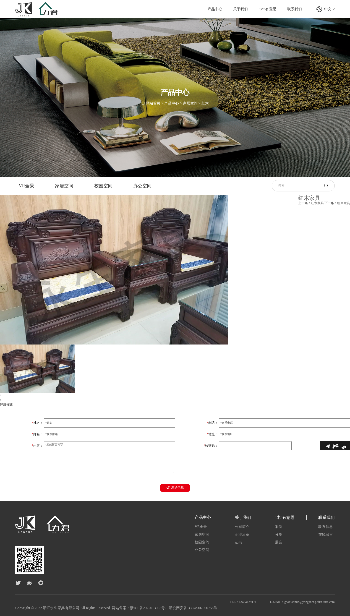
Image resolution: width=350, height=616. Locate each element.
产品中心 (215, 9)
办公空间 (142, 185)
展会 (278, 542)
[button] (114, 395)
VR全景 (26, 185)
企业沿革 (242, 534)
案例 (278, 527)
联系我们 (294, 9)
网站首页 (153, 103)
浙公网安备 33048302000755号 (193, 608)
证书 (238, 542)
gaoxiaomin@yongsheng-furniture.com (309, 602)
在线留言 (325, 534)
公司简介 (242, 527)
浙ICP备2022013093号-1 (149, 608)
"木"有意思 (267, 9)
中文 (329, 9)
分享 (278, 534)
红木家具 (311, 203)
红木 (205, 103)
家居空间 (190, 103)
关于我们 (240, 9)
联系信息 (325, 527)
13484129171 (247, 602)
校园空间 (103, 185)
